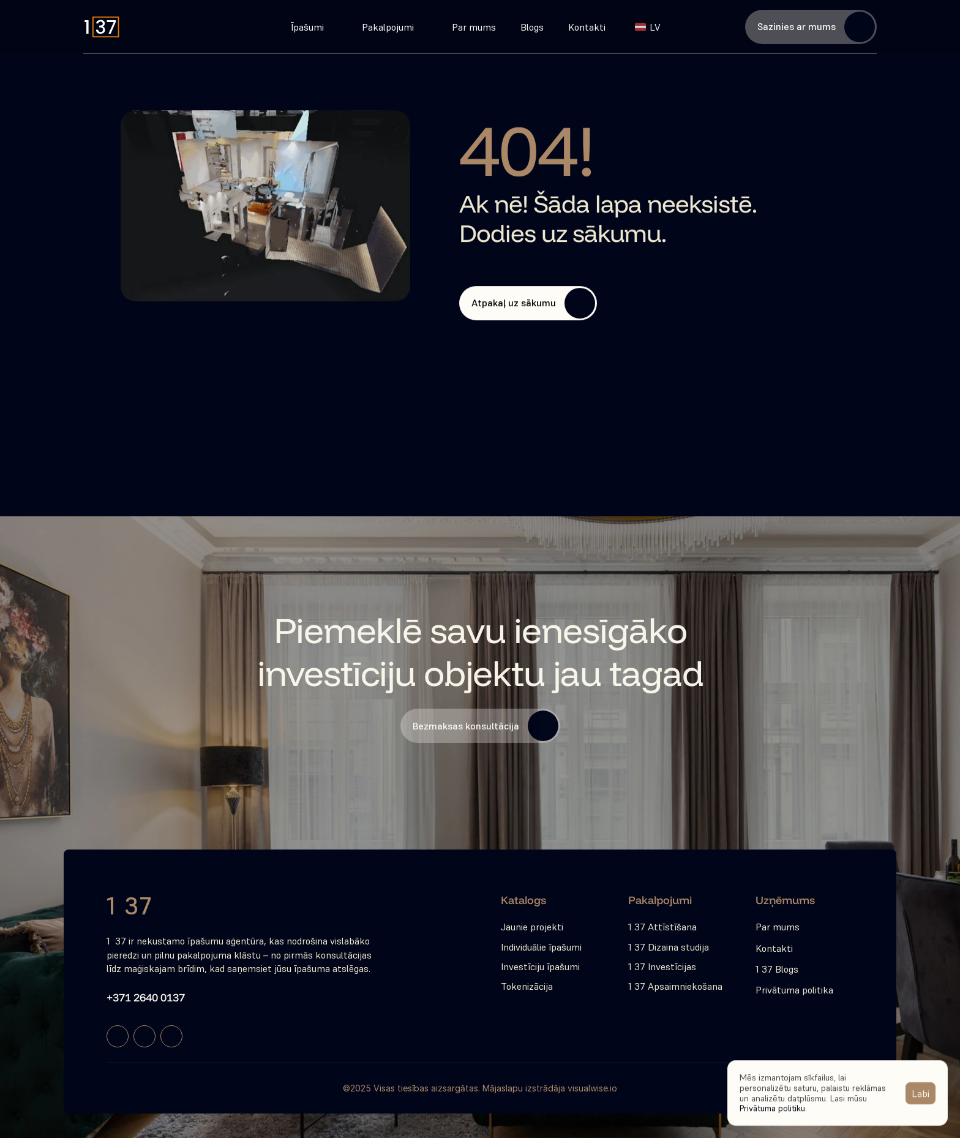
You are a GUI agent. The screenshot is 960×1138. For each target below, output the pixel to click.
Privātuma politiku (772, 1108)
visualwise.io (592, 1088)
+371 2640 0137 (146, 997)
